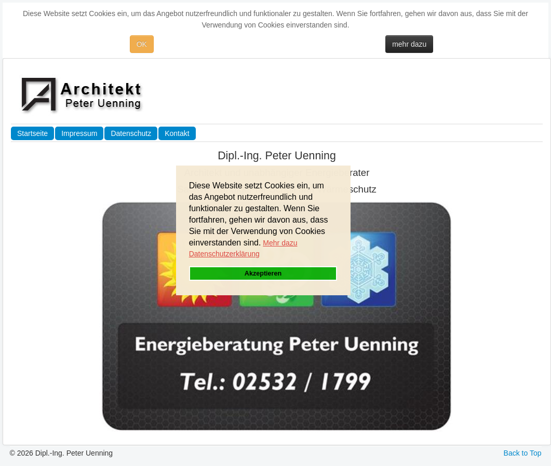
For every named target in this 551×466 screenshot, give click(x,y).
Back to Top (523, 453)
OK (142, 44)
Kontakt (177, 133)
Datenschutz (131, 133)
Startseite (32, 133)
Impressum (79, 133)
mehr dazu (409, 44)
